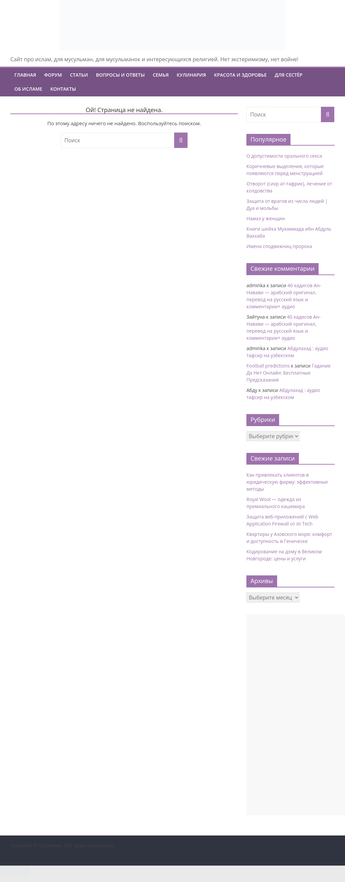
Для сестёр (289, 75)
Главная (25, 75)
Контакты (63, 89)
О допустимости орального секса (284, 156)
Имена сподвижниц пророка (279, 246)
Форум (53, 75)
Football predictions (268, 366)
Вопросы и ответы (120, 75)
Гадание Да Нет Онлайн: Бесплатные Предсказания (288, 373)
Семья (161, 75)
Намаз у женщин (265, 218)
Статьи (79, 75)
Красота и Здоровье (240, 75)
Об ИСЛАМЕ (28, 89)
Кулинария (191, 75)
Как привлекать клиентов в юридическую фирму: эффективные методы (287, 482)
